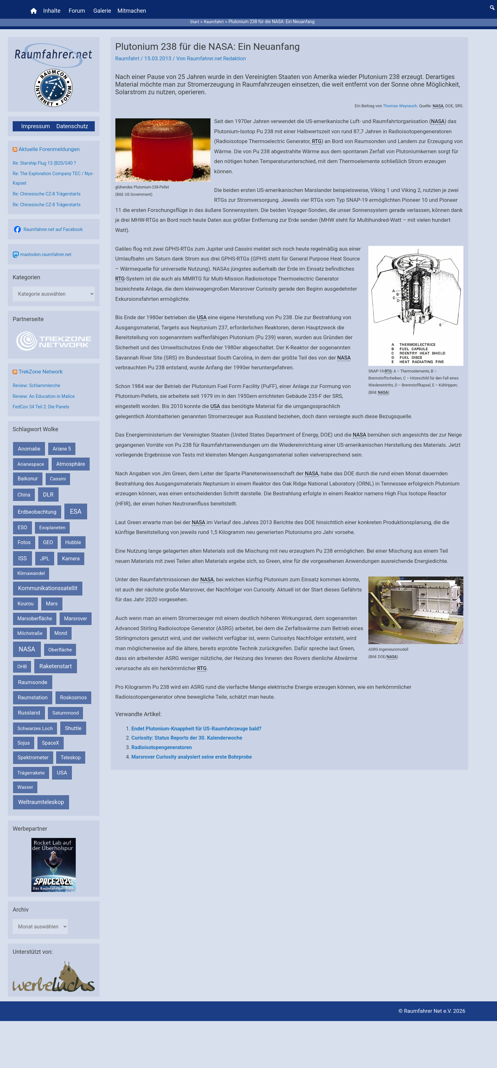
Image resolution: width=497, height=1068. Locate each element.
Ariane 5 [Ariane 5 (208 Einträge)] (62, 444)
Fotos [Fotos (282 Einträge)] (24, 537)
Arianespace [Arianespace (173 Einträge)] (30, 459)
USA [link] (202, 311)
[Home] (34, 8)
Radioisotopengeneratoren (162, 742)
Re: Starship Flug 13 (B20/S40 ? (46, 157)
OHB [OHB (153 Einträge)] (22, 662)
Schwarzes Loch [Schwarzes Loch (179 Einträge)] (35, 723)
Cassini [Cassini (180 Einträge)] (58, 474)
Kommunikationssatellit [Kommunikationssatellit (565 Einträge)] (47, 583)
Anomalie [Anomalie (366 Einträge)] (29, 443)
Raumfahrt (128, 52)
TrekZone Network (41, 366)
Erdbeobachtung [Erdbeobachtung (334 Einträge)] (37, 507)
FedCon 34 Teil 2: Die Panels (42, 402)
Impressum (35, 120)
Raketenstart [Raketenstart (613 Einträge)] (55, 661)
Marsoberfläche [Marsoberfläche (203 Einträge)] (34, 613)
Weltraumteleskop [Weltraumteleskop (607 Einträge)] (41, 797)
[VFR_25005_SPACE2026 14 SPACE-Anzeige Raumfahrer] (53, 860)
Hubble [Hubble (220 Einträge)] (73, 537)
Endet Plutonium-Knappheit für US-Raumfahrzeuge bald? (196, 723)
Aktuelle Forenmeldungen (50, 143)
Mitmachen (132, 7)
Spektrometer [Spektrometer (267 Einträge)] (33, 752)
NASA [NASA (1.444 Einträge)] (27, 644)
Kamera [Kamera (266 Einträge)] (71, 553)
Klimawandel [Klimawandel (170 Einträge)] (31, 568)
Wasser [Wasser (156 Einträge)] (25, 782)
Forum (77, 7)
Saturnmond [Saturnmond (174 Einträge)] (65, 708)
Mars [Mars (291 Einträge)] (52, 599)
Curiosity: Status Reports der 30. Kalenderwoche (187, 732)
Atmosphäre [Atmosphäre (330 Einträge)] (70, 459)
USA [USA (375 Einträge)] (62, 767)
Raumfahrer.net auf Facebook (54, 224)
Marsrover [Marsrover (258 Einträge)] (75, 613)
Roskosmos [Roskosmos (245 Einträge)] (73, 692)
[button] (492, 5)
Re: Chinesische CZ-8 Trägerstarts (48, 188)
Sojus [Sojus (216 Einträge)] (23, 738)
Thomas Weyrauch (400, 100)
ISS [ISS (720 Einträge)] (22, 553)
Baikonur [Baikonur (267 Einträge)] (28, 474)
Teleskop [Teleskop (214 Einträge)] (71, 752)
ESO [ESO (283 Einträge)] (22, 522)
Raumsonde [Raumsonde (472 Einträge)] (33, 677)
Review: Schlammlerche (38, 380)
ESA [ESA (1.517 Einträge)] (75, 506)
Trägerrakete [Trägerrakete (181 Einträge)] (31, 768)
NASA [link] (438, 100)
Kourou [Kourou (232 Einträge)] (25, 599)
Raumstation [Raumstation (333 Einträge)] (33, 692)
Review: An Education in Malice (45, 391)
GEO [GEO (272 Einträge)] (48, 537)
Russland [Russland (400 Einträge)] (29, 707)
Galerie (103, 7)
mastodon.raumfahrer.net (47, 249)
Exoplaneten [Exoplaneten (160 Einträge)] (52, 522)
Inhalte (52, 7)
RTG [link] (317, 135)
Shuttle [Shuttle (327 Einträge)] (73, 723)
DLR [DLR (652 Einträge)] (48, 489)
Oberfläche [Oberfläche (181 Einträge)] (60, 645)
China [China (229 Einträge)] (23, 490)
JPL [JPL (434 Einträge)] (44, 553)
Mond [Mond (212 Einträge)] (61, 628)
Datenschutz (72, 120)
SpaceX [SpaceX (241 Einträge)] (50, 738)
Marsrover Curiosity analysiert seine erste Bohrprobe (192, 751)
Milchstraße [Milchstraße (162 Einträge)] (29, 628)
